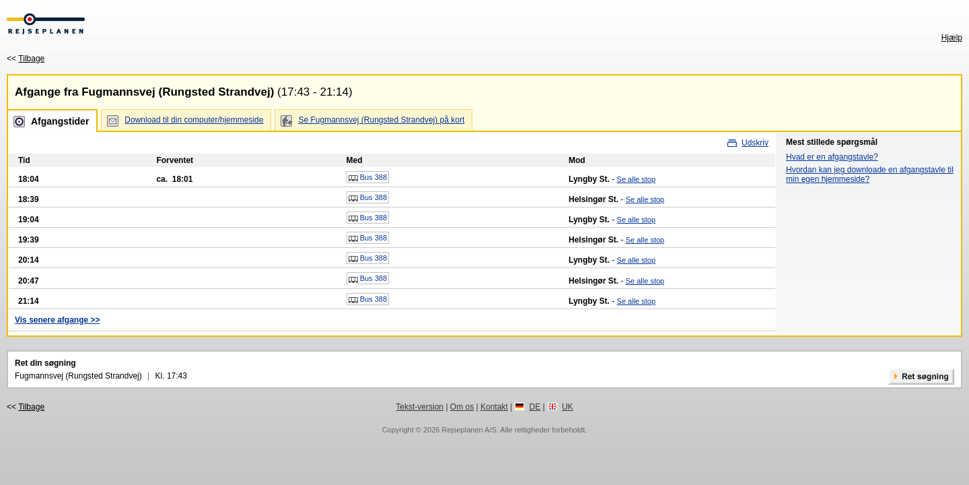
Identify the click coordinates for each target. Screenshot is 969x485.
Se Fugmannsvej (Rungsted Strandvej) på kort (381, 120)
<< (25, 58)
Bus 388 (368, 178)
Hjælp (951, 37)
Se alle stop (636, 179)
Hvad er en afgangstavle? (832, 157)
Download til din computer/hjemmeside (193, 120)
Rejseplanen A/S (468, 430)
